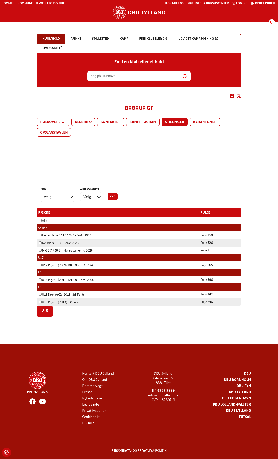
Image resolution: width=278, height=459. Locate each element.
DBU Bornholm (237, 379)
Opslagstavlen (54, 132)
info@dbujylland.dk (163, 395)
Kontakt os (174, 3)
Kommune (25, 3)
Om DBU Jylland (94, 379)
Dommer (8, 3)
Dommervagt (92, 386)
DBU (247, 373)
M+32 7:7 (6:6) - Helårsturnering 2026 (66, 250)
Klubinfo (83, 122)
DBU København (236, 398)
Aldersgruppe (90, 189)
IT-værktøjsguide (50, 3)
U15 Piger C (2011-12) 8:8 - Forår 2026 (66, 280)
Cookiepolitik (92, 417)
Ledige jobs (90, 404)
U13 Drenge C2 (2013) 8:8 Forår (61, 294)
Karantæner (205, 122)
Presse (87, 392)
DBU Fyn (244, 386)
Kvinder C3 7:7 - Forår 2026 (59, 243)
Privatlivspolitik (94, 410)
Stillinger (174, 122)
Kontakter (111, 122)
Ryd (113, 196)
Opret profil (263, 3)
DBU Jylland (240, 392)
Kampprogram (143, 122)
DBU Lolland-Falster (232, 404)
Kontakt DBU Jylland (98, 373)
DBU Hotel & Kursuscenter (208, 3)
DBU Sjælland (238, 410)
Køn (43, 189)
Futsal (245, 417)
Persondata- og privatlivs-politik (139, 450)
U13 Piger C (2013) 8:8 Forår (59, 302)
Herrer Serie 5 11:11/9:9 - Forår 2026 (65, 235)
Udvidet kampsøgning (198, 38)
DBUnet (88, 423)
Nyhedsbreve (92, 398)
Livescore (52, 48)
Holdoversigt (53, 122)
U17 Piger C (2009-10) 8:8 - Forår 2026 (66, 265)
